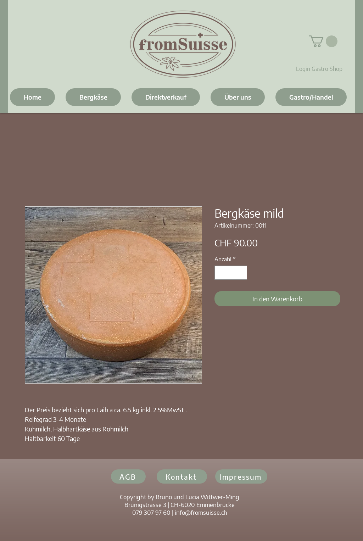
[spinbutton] (230, 272)
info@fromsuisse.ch (201, 512)
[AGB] (128, 476)
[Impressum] (241, 476)
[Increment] (241, 272)
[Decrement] (220, 272)
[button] (323, 41)
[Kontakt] (182, 476)
